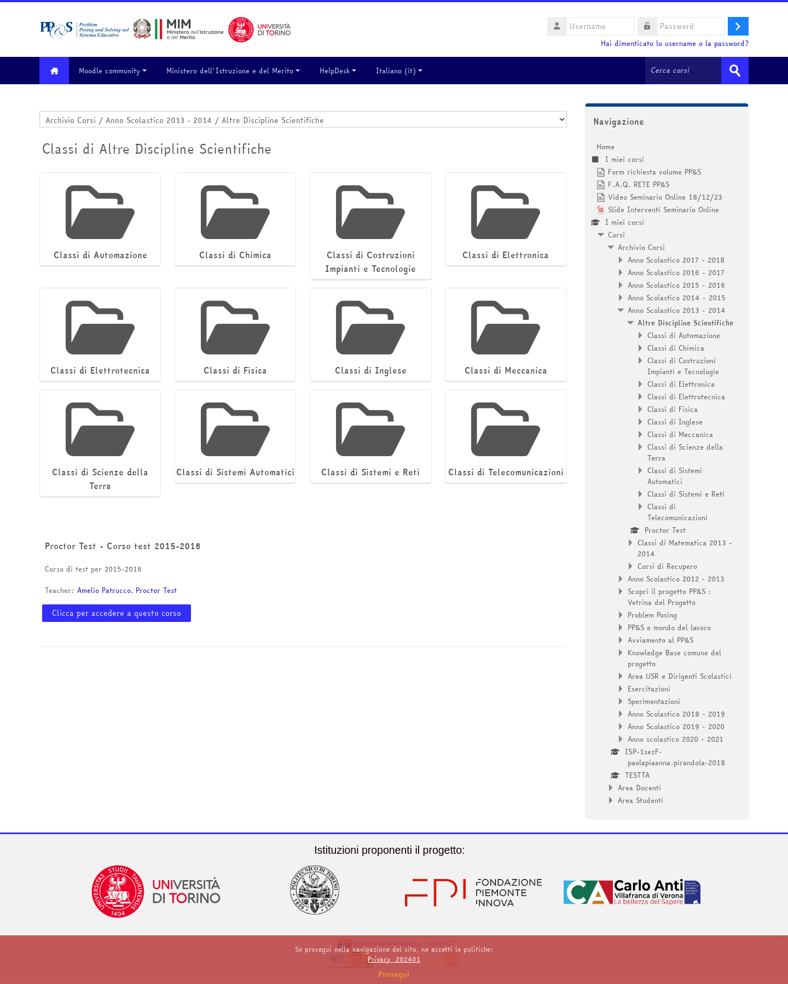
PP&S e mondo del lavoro (669, 627)
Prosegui (394, 974)
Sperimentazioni (654, 701)
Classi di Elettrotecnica (686, 396)
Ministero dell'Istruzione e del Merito (233, 70)
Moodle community (113, 70)
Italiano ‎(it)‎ (399, 70)
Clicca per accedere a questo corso (116, 613)
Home (605, 146)
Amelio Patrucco (104, 590)
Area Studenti (640, 800)
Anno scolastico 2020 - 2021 (675, 738)
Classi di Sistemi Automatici (674, 476)
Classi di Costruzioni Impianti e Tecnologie (683, 366)
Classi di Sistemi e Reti (686, 493)
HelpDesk (338, 70)
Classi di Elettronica (681, 384)
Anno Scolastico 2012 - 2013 (676, 578)
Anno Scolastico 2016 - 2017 (676, 272)
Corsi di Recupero (667, 566)
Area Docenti (639, 787)
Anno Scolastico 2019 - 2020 (676, 726)
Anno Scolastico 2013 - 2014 (677, 310)
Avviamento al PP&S (660, 639)
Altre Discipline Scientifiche (685, 322)
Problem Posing (652, 614)
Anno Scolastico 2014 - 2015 (677, 297)
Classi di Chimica (675, 347)
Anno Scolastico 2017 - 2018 (676, 259)
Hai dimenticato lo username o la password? (675, 43)
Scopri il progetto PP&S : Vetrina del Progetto (669, 597)
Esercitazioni (649, 688)
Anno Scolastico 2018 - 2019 (676, 713)
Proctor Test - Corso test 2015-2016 (123, 545)
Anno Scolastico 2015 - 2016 (676, 285)
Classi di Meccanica (680, 434)
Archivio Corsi (641, 247)
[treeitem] (666, 473)
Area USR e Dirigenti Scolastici (680, 676)
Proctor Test (156, 590)
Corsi (616, 234)
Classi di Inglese (675, 421)
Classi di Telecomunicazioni (677, 512)
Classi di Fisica (672, 409)
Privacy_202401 (394, 959)
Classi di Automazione (683, 335)
